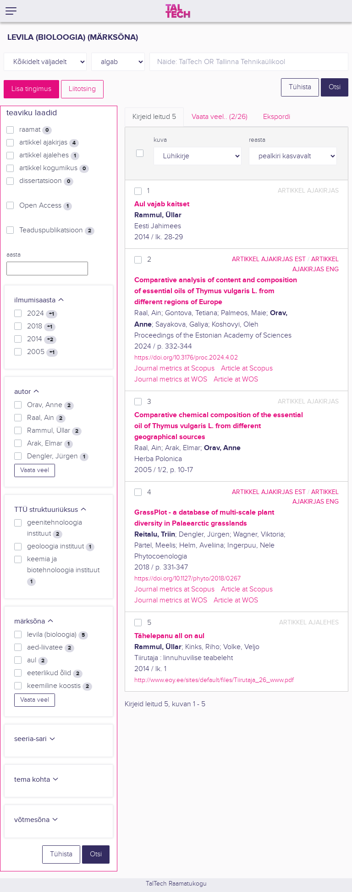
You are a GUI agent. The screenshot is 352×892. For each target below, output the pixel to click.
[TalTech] (178, 11)
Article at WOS (236, 379)
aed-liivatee (50, 647)
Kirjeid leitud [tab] (154, 117)
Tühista (300, 87)
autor (27, 391)
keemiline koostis (59, 686)
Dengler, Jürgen (57, 456)
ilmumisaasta (39, 300)
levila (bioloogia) (57, 634)
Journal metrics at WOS (170, 379)
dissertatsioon (46, 181)
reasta (257, 140)
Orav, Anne (50, 405)
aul (37, 660)
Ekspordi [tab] (276, 117)
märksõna (34, 621)
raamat (35, 129)
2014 (41, 339)
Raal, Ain (46, 418)
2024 (42, 313)
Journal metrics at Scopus (174, 368)
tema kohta (36, 779)
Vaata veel (34, 470)
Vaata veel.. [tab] (220, 117)
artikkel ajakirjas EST (269, 259)
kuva (160, 140)
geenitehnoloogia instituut (54, 528)
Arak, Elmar (50, 443)
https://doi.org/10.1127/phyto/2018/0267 (187, 578)
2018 (41, 326)
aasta (13, 254)
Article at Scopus (247, 368)
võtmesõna (36, 820)
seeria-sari (35, 739)
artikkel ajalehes (49, 155)
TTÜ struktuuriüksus (50, 509)
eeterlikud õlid (54, 673)
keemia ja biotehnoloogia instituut (63, 570)
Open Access (45, 205)
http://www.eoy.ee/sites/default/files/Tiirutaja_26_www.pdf (214, 680)
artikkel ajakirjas (49, 142)
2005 (42, 352)
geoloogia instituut (60, 546)
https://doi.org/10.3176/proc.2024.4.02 (186, 357)
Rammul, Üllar (54, 430)
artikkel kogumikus (54, 168)
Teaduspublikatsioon (56, 230)
